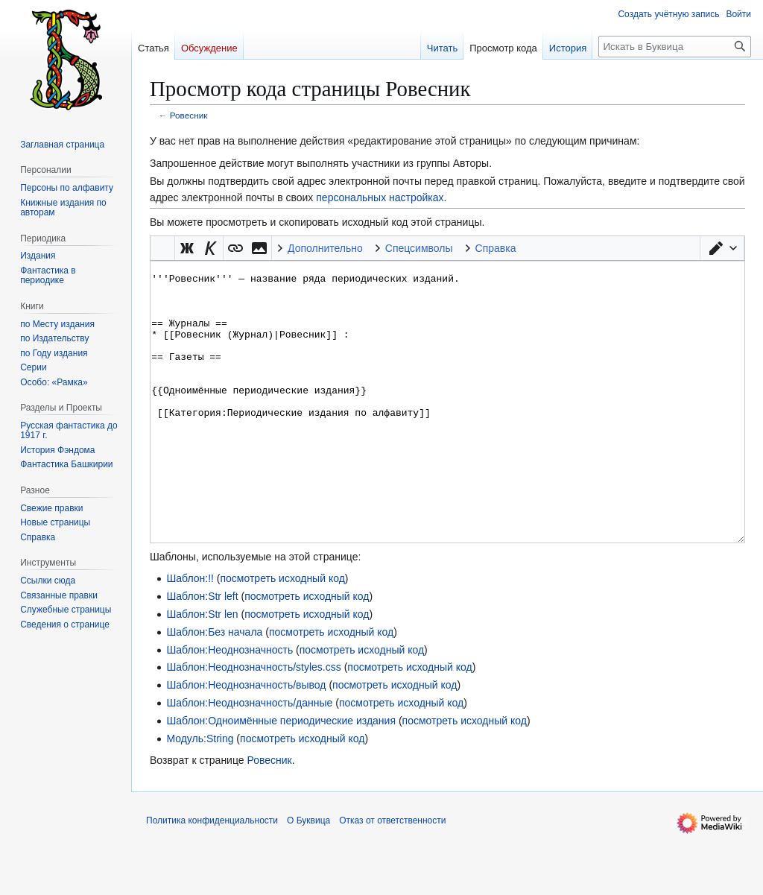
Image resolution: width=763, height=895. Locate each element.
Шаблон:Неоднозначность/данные (249, 759)
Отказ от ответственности (392, 876)
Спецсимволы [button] (419, 248)
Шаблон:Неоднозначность (229, 706)
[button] (722, 248)
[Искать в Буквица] (674, 46)
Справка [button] (495, 248)
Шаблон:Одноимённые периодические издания (281, 776)
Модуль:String (199, 794)
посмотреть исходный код (282, 634)
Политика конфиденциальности (212, 876)
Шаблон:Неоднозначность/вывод (246, 741)
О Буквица (308, 876)
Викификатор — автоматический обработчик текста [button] (162, 248)
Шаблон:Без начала (214, 688)
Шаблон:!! (190, 634)
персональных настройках (379, 197)
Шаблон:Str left (202, 652)
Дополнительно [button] (325, 248)
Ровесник (189, 115)
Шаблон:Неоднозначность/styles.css (253, 723)
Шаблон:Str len (202, 670)
